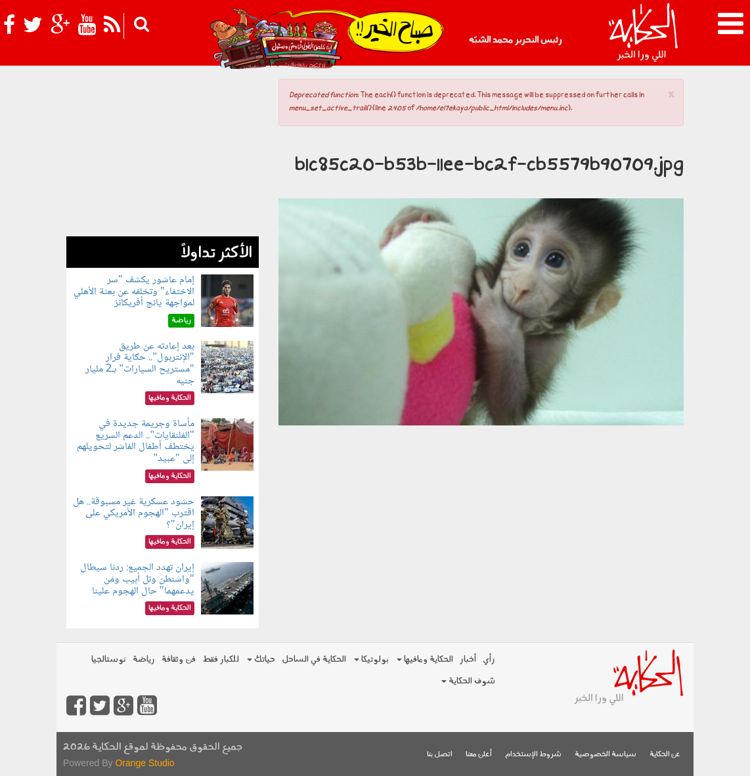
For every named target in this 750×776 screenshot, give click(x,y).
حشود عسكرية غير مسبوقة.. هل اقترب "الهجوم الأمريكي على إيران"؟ (133, 513)
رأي (489, 659)
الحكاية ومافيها (425, 659)
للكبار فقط (220, 659)
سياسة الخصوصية (605, 754)
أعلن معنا (479, 754)
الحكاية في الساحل (314, 659)
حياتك (261, 659)
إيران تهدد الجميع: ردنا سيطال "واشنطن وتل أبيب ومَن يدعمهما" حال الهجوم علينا (137, 579)
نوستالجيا (108, 659)
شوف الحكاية (468, 681)
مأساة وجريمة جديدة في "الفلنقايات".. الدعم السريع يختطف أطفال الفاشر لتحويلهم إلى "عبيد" (135, 441)
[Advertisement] (162, 154)
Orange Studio (144, 763)
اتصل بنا (439, 754)
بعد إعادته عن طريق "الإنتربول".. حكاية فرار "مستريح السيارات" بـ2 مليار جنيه (139, 363)
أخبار (468, 659)
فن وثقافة (179, 659)
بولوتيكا (371, 659)
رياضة (144, 659)
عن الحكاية (665, 754)
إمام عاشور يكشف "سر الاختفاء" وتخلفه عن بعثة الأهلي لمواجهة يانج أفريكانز (134, 291)
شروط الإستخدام (533, 754)
